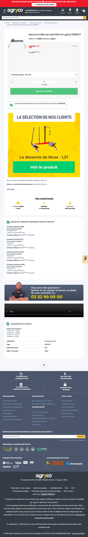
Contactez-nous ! (68, 404)
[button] (63, 11)
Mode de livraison (10, 401)
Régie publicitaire (39, 421)
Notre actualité (67, 407)
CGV (73, 488)
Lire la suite (10, 189)
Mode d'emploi (38, 415)
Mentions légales (40, 488)
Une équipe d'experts (69, 410)
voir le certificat (78, 533)
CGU (66, 488)
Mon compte (66, 401)
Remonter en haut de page (44, 365)
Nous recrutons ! (68, 416)
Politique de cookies (20, 491)
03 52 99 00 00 (31, 10)
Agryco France (47, 494)
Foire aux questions (40, 412)
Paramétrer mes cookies (20, 488)
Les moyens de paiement (13, 407)
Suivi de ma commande (12, 404)
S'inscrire (81, 436)
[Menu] (4, 11)
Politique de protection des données (46, 491)
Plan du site (68, 491)
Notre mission (67, 413)
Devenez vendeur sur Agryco (43, 418)
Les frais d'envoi (9, 410)
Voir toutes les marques (12, 419)
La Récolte (36, 424)
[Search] (42, 17)
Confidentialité (56, 488)
